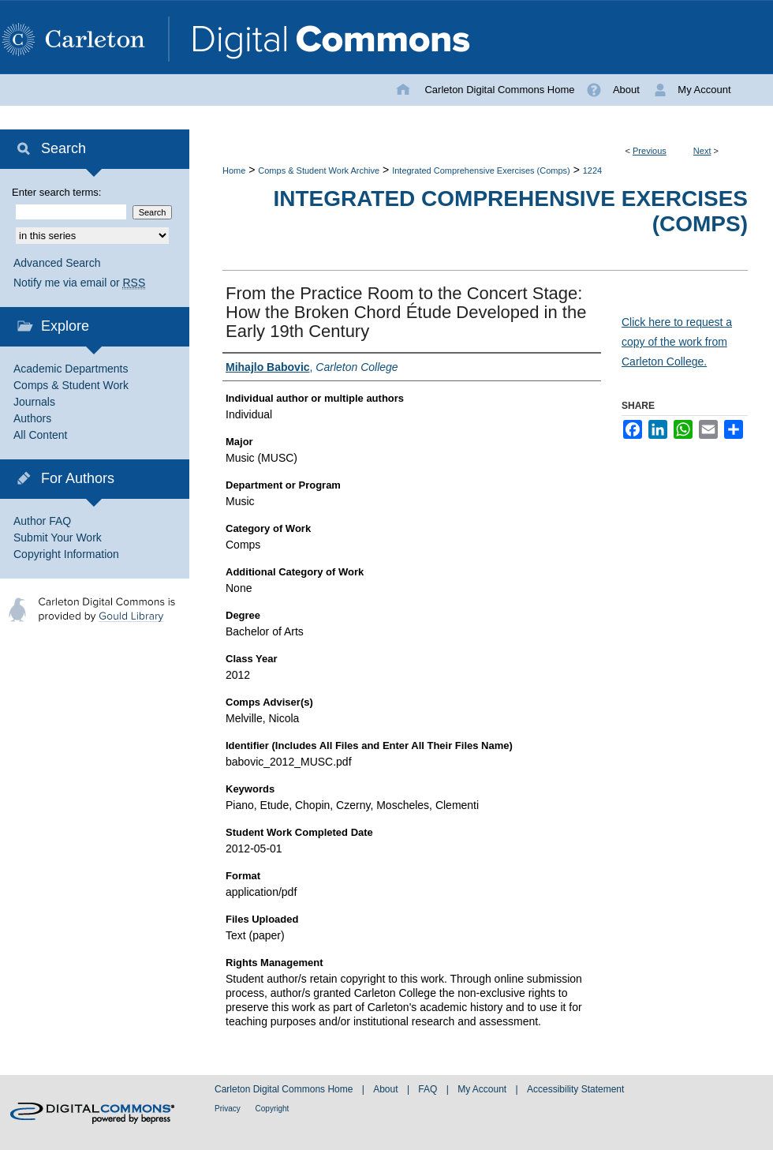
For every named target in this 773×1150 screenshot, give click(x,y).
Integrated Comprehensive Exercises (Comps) (481, 170)
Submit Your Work (57, 537)
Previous (650, 150)
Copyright (272, 1108)
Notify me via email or (79, 283)
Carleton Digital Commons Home (285, 1089)
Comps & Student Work (71, 385)
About (387, 1089)
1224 (592, 170)
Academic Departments (71, 368)
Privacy (229, 1108)
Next (702, 150)
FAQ (428, 1089)
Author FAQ (42, 521)
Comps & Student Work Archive (318, 170)
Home (233, 170)
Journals (34, 401)
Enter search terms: (56, 192)
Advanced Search (57, 263)
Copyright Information (66, 554)
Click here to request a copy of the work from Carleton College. (677, 342)
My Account (483, 1089)
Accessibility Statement (575, 1089)
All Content (40, 435)
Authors (32, 418)
